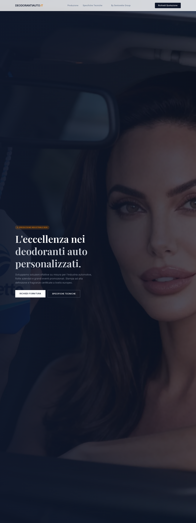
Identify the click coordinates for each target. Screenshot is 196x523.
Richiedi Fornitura (30, 293)
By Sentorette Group (121, 5)
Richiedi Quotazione (167, 5)
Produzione (73, 5)
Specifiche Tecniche (92, 5)
